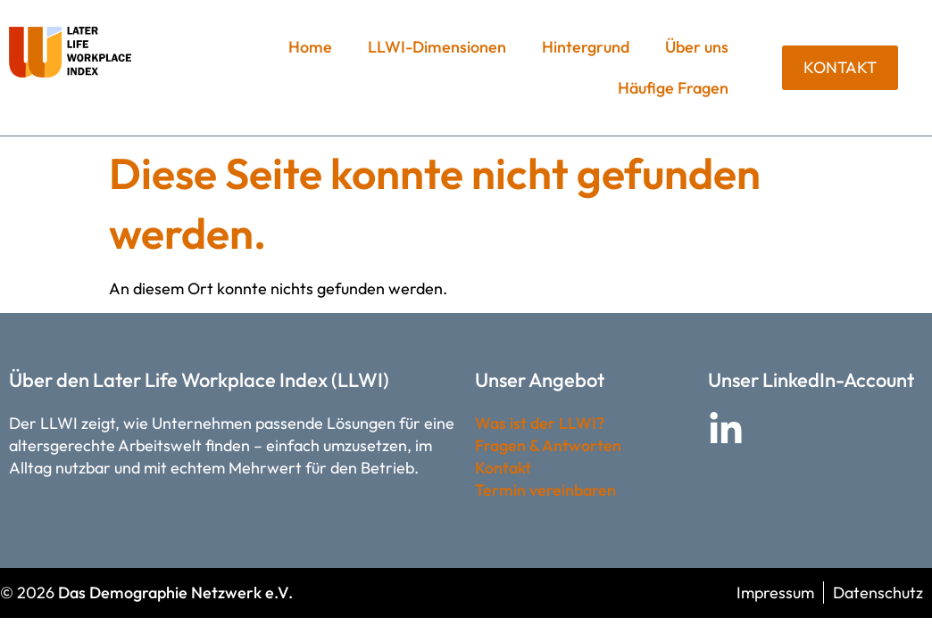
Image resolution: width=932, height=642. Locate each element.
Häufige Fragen (673, 88)
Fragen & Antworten (548, 445)
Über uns (696, 47)
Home (310, 47)
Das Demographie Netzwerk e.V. (175, 592)
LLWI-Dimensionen (437, 47)
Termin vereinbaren (545, 490)
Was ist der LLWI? (539, 423)
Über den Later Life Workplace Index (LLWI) (199, 379)
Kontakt (503, 467)
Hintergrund (585, 47)
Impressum (775, 592)
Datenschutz (878, 592)
